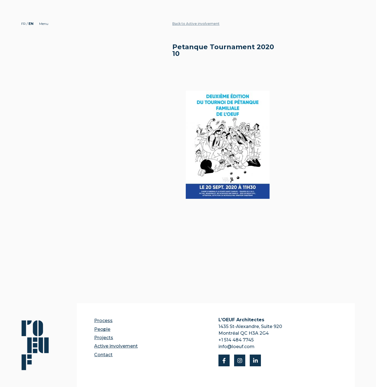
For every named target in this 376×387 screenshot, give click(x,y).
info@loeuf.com (236, 346)
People (102, 329)
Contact (103, 354)
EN (31, 24)
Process (103, 320)
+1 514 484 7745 (236, 340)
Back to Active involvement (196, 24)
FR (24, 24)
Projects (103, 337)
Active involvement (116, 346)
